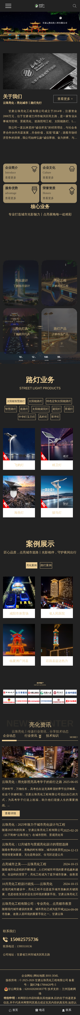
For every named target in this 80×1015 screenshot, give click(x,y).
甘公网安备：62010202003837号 (25, 989)
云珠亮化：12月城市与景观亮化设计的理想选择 (35, 844)
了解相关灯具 (21, 396)
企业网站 (27, 975)
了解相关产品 (60, 396)
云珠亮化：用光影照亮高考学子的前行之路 (32, 782)
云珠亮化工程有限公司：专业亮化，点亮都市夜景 (37, 903)
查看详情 (10, 813)
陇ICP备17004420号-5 (42, 984)
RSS (48, 975)
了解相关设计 (21, 348)
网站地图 (39, 975)
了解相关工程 (60, 348)
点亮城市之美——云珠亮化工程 (24, 864)
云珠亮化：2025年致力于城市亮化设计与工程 (33, 824)
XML (55, 975)
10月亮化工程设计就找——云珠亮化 (27, 884)
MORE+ (74, 737)
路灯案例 (46, 565)
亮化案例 (31, 565)
